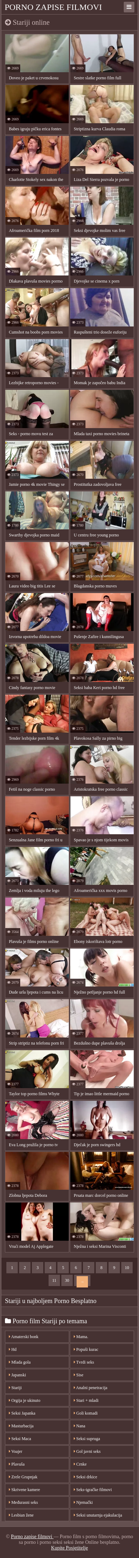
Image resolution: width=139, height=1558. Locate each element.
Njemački (83, 1502)
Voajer (15, 1451)
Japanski (17, 1374)
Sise (78, 1374)
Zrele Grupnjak (23, 1476)
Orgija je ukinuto (24, 1400)
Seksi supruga (87, 1438)
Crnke (80, 1464)
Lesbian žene (21, 1515)
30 (67, 1280)
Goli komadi (86, 1413)
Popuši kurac (86, 1349)
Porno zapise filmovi (53, 7)
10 (127, 1267)
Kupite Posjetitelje (69, 1548)
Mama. (81, 1336)
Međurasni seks (23, 1502)
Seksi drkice (85, 1476)
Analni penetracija (90, 1387)
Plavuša (16, 1464)
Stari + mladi (86, 1400)
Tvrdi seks (84, 1362)
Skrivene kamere (24, 1489)
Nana (79, 1425)
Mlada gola (19, 1362)
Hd (13, 1349)
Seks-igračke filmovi (93, 1489)
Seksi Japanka (22, 1413)
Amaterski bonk (23, 1336)
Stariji (15, 1387)
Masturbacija (21, 1425)
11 (54, 1280)
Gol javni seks (87, 1451)
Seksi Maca (20, 1438)
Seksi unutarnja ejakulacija (98, 1515)
